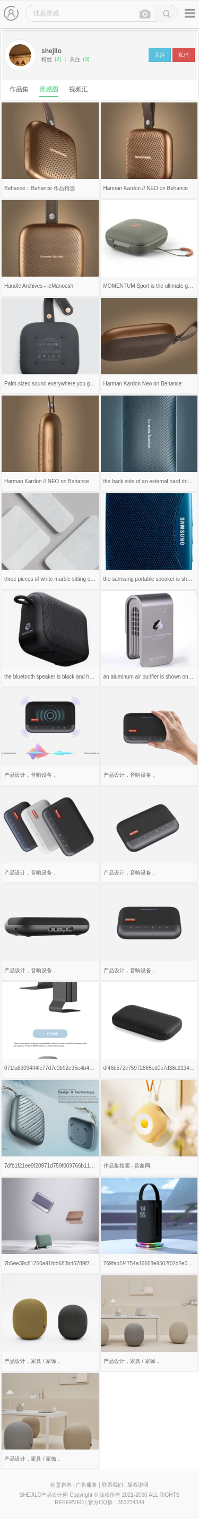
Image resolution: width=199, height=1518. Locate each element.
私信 (183, 55)
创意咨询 (61, 1485)
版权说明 (138, 1485)
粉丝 (51, 59)
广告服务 (86, 1485)
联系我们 (112, 1485)
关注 (79, 59)
